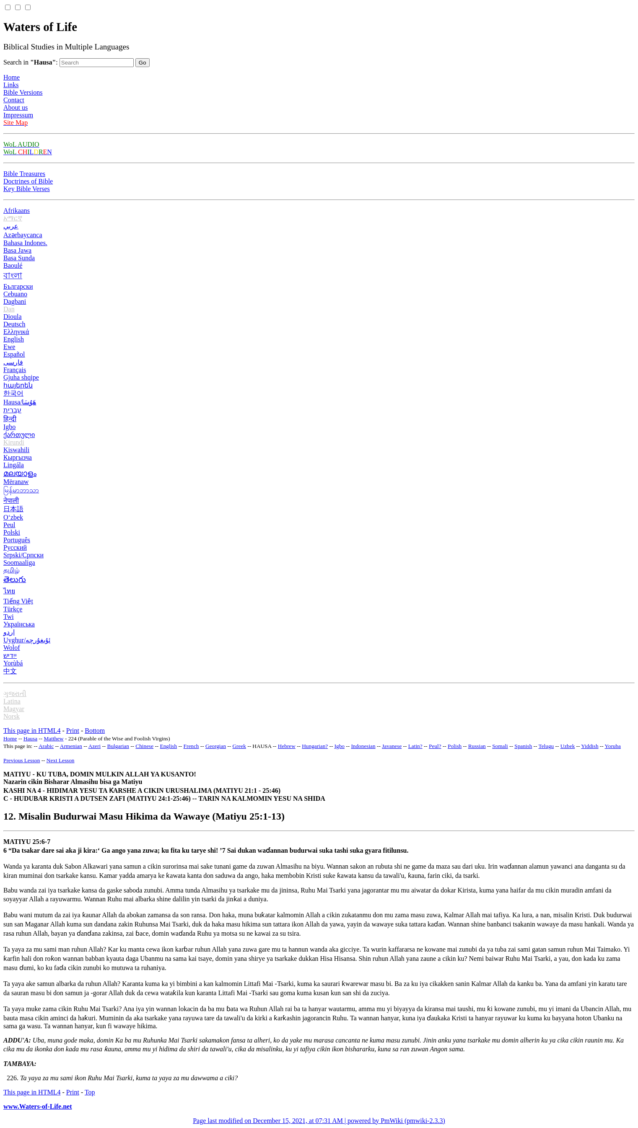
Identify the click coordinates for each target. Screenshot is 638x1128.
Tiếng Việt (18, 601)
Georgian (215, 746)
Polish (455, 746)
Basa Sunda (19, 257)
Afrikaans (16, 210)
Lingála (13, 464)
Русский (15, 547)
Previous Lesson (21, 760)
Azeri (94, 746)
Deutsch (14, 324)
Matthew (54, 738)
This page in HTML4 (31, 730)
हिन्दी (9, 418)
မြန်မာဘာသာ (21, 490)
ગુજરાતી (14, 693)
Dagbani (14, 301)
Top (90, 1092)
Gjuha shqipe (21, 377)
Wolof (11, 647)
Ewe (9, 346)
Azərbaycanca (22, 234)
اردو (9, 632)
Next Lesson (61, 760)
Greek (239, 746)
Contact (13, 99)
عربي (10, 226)
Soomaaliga (19, 562)
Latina (12, 701)
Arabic (46, 746)
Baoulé (12, 265)
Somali (500, 746)
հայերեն (18, 385)
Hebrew (287, 746)
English (13, 339)
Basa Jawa (17, 250)
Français (14, 369)
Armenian (71, 746)
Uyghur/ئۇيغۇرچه (26, 640)
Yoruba (613, 746)
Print (72, 730)
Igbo (9, 426)
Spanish (523, 746)
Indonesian (363, 746)
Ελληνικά (16, 331)
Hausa (30, 738)
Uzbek (567, 746)
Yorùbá (13, 663)
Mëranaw (16, 481)
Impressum (18, 115)
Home (11, 77)
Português (16, 539)
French (191, 746)
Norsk (11, 716)
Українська (19, 624)
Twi (8, 616)
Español (14, 354)
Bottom (95, 730)
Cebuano (15, 294)
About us (15, 107)
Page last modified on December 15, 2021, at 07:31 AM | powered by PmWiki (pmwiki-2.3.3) (319, 1120)
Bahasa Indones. (25, 242)
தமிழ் (11, 570)
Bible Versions (22, 92)
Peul (9, 524)
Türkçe (12, 609)
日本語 (13, 508)
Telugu (546, 746)
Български (18, 286)
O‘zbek (13, 517)
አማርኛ (12, 218)
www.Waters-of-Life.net (37, 1106)
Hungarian (313, 746)
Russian (477, 746)
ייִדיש (10, 655)
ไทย (9, 591)
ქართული (19, 434)
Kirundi (13, 442)
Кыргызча (17, 457)
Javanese (392, 746)
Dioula (12, 316)
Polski (11, 532)
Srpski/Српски (23, 555)
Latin (414, 746)
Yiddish (589, 746)
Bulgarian (118, 746)
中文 (10, 671)
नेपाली (11, 500)
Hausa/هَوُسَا (19, 402)
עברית (12, 410)
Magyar (13, 708)
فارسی (13, 362)
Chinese (144, 746)
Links (10, 84)
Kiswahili (16, 449)
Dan (9, 309)
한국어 (13, 393)
